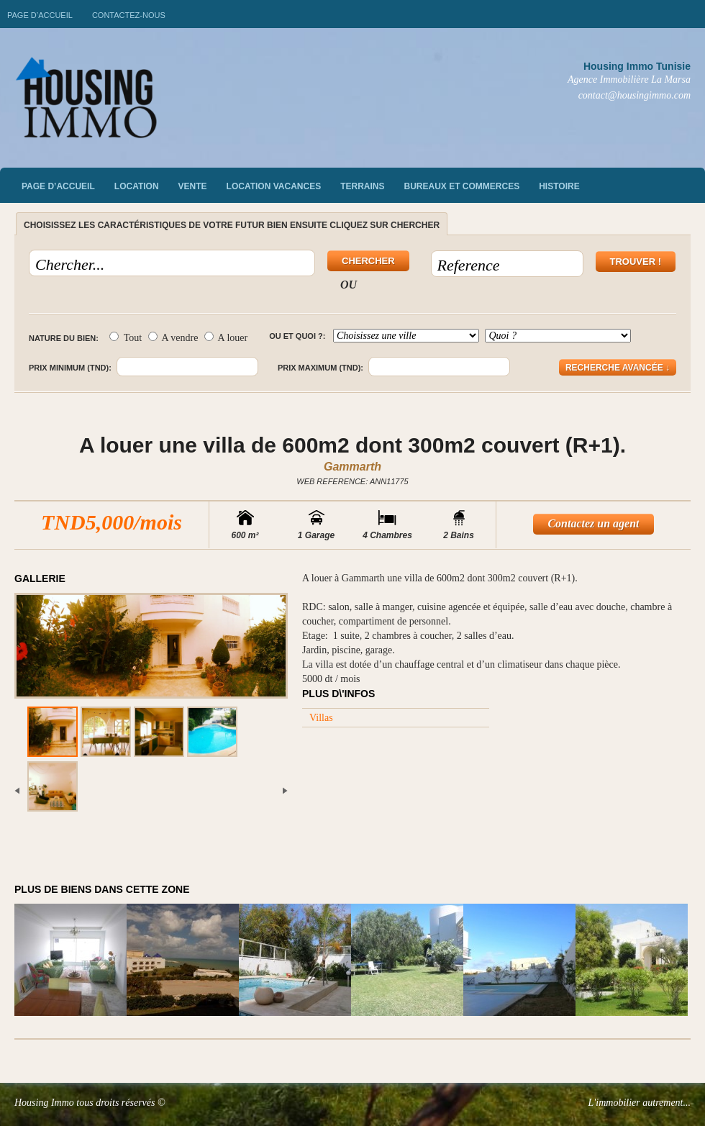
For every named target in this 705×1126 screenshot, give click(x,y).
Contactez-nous (128, 15)
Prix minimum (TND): (70, 367)
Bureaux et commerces (462, 186)
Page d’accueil (40, 15)
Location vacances (274, 186)
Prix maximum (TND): (320, 367)
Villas (321, 717)
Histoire (559, 186)
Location (136, 186)
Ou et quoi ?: (297, 336)
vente (192, 186)
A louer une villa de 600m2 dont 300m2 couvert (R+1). (352, 445)
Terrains (362, 186)
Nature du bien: (64, 338)
